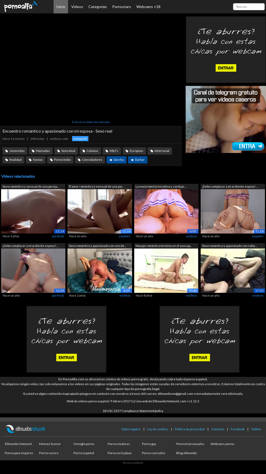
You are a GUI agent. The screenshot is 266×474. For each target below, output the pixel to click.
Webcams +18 (148, 6)
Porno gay (149, 444)
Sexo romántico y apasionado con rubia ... (229, 245)
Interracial (162, 151)
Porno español (83, 453)
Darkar (140, 160)
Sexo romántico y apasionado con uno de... (97, 245)
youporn (124, 236)
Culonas (92, 151)
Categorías (97, 6)
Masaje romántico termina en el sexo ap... (164, 245)
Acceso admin (133, 463)
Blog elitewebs (186, 453)
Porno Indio (62, 160)
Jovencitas (17, 151)
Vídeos (77, 6)
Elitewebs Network (18, 444)
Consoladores (92, 160)
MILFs (114, 151)
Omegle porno (83, 444)
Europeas (136, 151)
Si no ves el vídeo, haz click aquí (91, 121)
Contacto (217, 429)
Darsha (119, 160)
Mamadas (43, 151)
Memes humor (50, 444)
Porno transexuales (190, 444)
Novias (38, 160)
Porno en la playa (120, 453)
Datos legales (131, 429)
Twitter (256, 429)
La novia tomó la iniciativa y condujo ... (161, 186)
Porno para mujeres (19, 453)
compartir (80, 139)
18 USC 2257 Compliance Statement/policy (133, 411)
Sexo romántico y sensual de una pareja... (30, 186)
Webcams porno (222, 444)
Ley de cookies (157, 429)
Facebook (238, 429)
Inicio (60, 6)
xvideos (191, 236)
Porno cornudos (153, 453)
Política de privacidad (190, 429)
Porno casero (48, 453)
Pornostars (121, 6)
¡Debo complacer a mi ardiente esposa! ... (230, 186)
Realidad (15, 160)
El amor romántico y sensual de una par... (96, 186)
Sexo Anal (68, 151)
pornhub (58, 236)
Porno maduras (119, 444)
